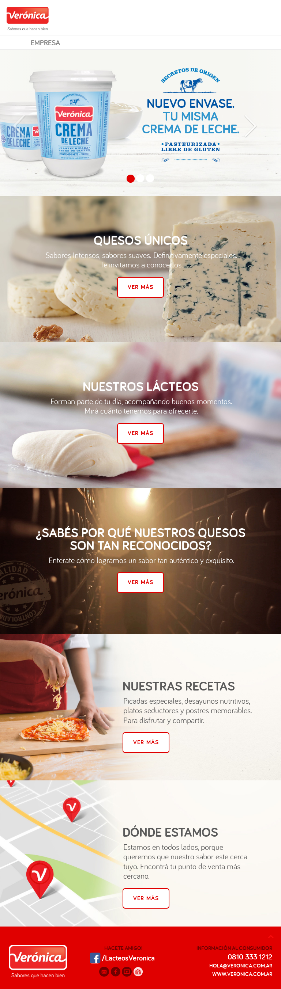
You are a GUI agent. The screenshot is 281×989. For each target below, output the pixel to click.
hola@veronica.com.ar (240, 965)
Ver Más (140, 287)
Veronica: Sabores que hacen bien (38, 963)
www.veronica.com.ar (242, 973)
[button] (21, 123)
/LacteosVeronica (121, 957)
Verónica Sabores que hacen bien (27, 18)
